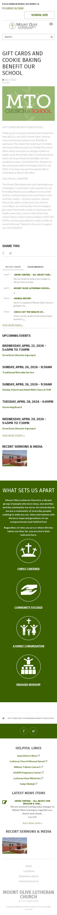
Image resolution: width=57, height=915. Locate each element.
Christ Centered (28, 569)
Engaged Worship (28, 684)
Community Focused (28, 607)
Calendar (28, 871)
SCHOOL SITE (39, 15)
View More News (12, 325)
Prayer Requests (28, 881)
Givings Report (22, 298)
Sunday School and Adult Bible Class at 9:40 (26, 389)
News (29, 866)
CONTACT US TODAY (14, 8)
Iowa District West (27, 755)
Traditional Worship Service (18, 372)
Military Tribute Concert (27, 767)
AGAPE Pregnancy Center (27, 772)
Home (3, 718)
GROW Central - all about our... (33, 274)
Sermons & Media (28, 876)
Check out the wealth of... (29, 312)
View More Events (13, 435)
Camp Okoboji (27, 783)
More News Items (32, 823)
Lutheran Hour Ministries (27, 778)
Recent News (14, 266)
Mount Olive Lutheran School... (32, 288)
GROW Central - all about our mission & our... (32, 802)
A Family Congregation (28, 646)
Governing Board (12, 407)
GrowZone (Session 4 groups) (19, 355)
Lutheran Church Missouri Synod (27, 761)
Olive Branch (35, 267)
